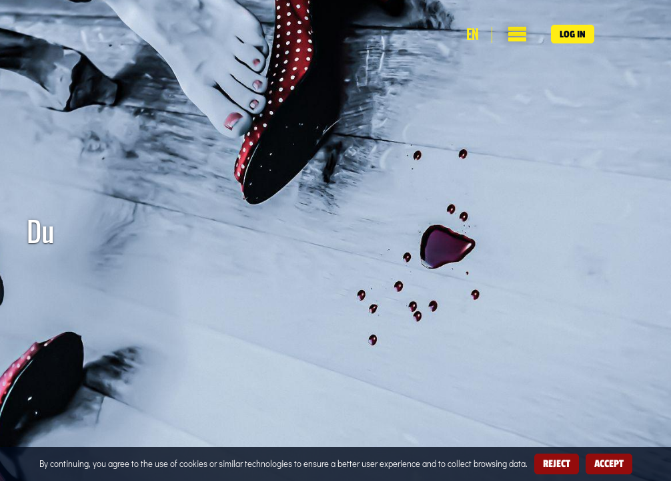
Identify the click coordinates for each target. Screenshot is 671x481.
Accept (609, 463)
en (472, 35)
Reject (556, 463)
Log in (573, 34)
